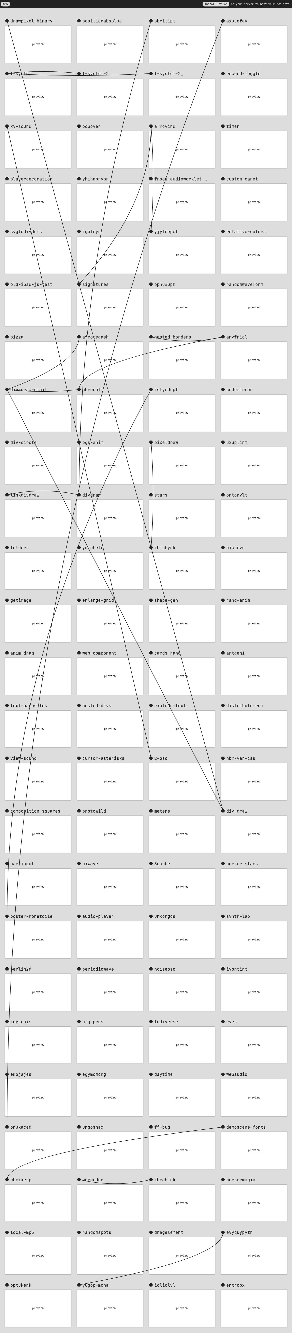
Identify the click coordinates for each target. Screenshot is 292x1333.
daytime (163, 1074)
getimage (20, 600)
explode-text (170, 705)
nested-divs (96, 705)
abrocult (92, 389)
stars (160, 495)
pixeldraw (166, 442)
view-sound (23, 758)
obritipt (164, 20)
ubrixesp (20, 1179)
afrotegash (95, 337)
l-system (20, 73)
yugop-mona (95, 1285)
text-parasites (28, 705)
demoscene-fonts (246, 1127)
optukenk (20, 1285)
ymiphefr (92, 547)
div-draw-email (28, 389)
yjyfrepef (166, 231)
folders (19, 547)
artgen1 (235, 653)
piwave (90, 863)
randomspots (96, 1232)
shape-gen (166, 600)
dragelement (168, 1232)
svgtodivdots (26, 231)
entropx (235, 1285)
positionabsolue (102, 20)
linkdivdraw (24, 495)
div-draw (236, 811)
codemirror (239, 389)
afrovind (164, 126)
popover (91, 126)
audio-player (98, 916)
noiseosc (164, 969)
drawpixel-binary (31, 20)
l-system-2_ (168, 73)
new (5, 3)
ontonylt (236, 495)
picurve (235, 547)
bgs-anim (92, 442)
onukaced (20, 1127)
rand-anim (238, 600)
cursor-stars (242, 863)
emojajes (20, 1074)
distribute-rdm (244, 705)
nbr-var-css (240, 758)
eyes (231, 1021)
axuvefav (236, 20)
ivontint (236, 969)
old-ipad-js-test (31, 284)
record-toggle (243, 73)
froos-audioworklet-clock (184, 178)
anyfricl (236, 337)
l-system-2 (95, 73)
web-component (99, 653)
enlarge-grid (98, 600)
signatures (95, 284)
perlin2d (20, 969)
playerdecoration (31, 178)
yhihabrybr (95, 178)
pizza (17, 337)
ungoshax (92, 1127)
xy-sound (20, 126)
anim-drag (22, 653)
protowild (94, 811)
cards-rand (167, 653)
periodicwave (98, 969)
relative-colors (246, 231)
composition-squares (35, 811)
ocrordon (92, 1179)
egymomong (94, 1074)
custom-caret (242, 178)
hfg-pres (92, 1021)
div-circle (23, 442)
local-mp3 (22, 1232)
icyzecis (20, 1021)
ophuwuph (164, 284)
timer (232, 126)
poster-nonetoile (31, 916)
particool (22, 863)
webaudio (236, 1074)
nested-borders (172, 337)
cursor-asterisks (103, 758)
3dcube (162, 863)
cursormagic (240, 1179)
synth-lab (238, 916)
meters (162, 811)
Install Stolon (216, 4)
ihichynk (164, 547)
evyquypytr (239, 1232)
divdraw (91, 495)
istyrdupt (166, 389)
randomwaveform (244, 284)
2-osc (160, 758)
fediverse (166, 1021)
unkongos (164, 916)
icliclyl (164, 1285)
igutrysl (92, 231)
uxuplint (236, 442)
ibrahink (164, 1179)
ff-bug (162, 1127)
